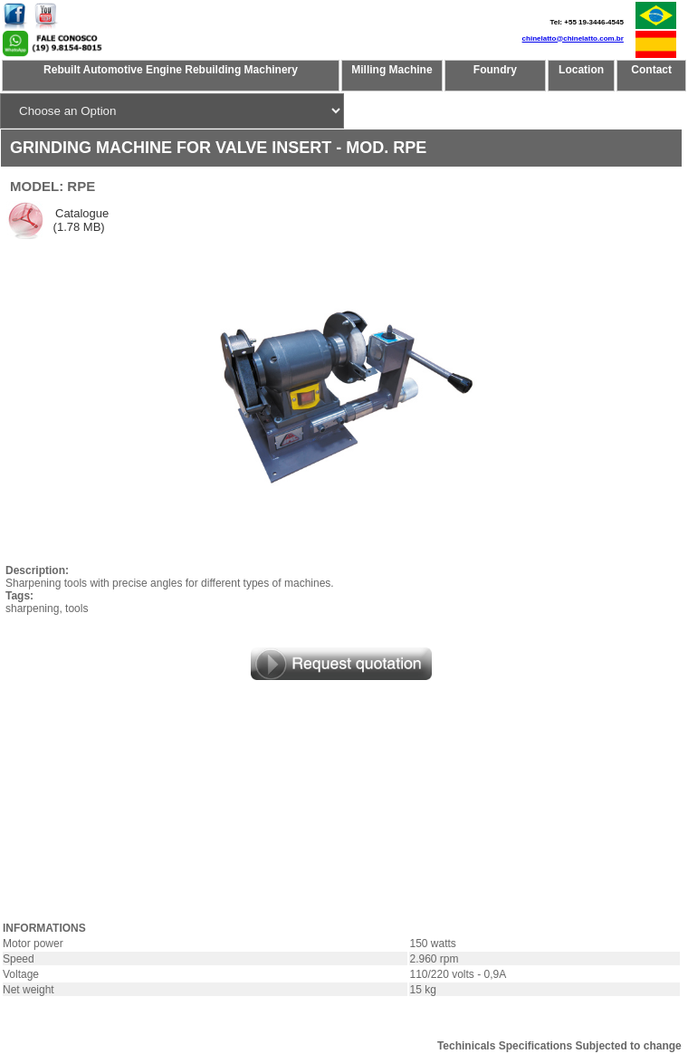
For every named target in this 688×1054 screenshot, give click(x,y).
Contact (651, 69)
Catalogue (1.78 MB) (79, 220)
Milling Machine (391, 69)
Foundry (495, 69)
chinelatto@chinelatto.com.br (573, 38)
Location (581, 69)
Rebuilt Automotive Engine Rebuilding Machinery (170, 69)
